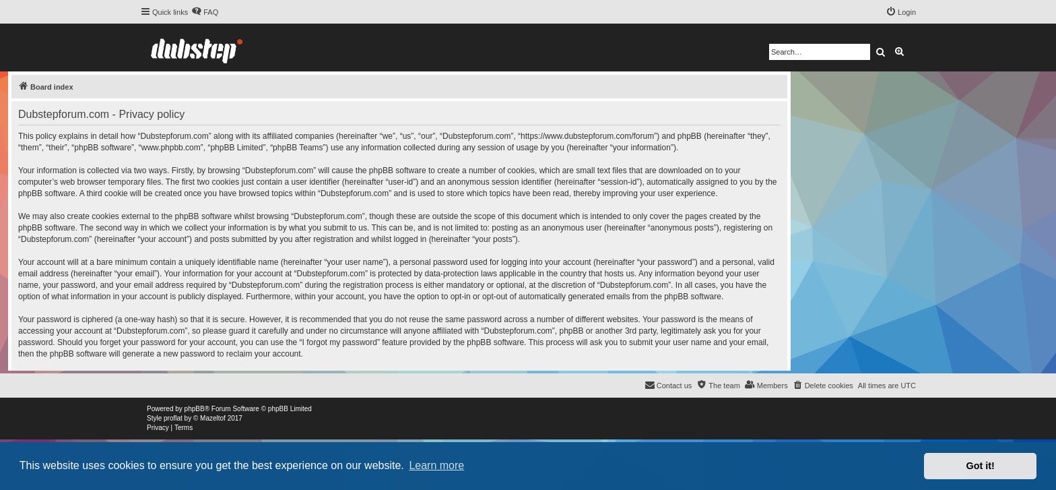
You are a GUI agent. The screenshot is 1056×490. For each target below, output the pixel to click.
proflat (173, 418)
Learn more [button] (436, 465)
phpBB (195, 408)
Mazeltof (213, 418)
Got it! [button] (980, 465)
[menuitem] (204, 12)
